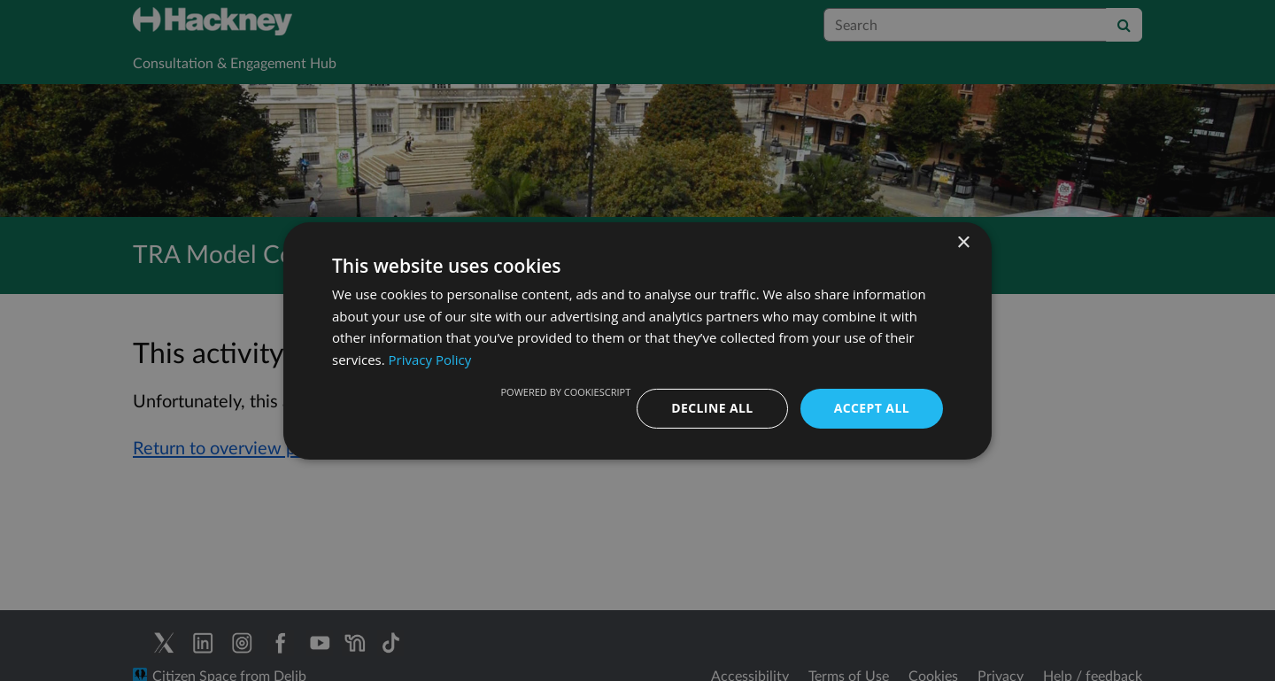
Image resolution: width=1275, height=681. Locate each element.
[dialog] (637, 340)
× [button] (963, 242)
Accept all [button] (871, 407)
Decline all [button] (712, 407)
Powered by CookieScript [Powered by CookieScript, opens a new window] (565, 392)
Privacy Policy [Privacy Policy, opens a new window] (430, 359)
